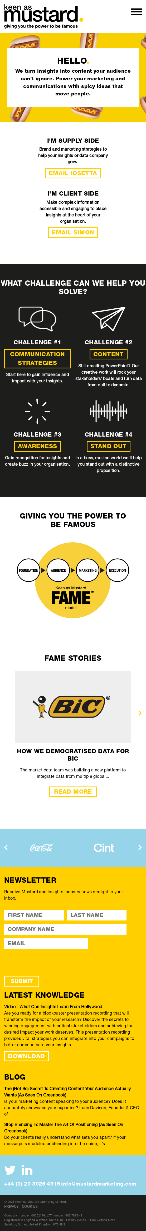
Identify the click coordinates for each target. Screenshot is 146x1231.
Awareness (37, 446)
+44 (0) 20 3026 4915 (32, 1184)
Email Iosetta (73, 173)
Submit (22, 981)
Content (108, 354)
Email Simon (73, 232)
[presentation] (140, 712)
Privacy (11, 1207)
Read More (73, 791)
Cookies (30, 1207)
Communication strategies (37, 359)
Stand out (108, 446)
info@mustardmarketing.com (98, 1184)
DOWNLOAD (26, 1056)
